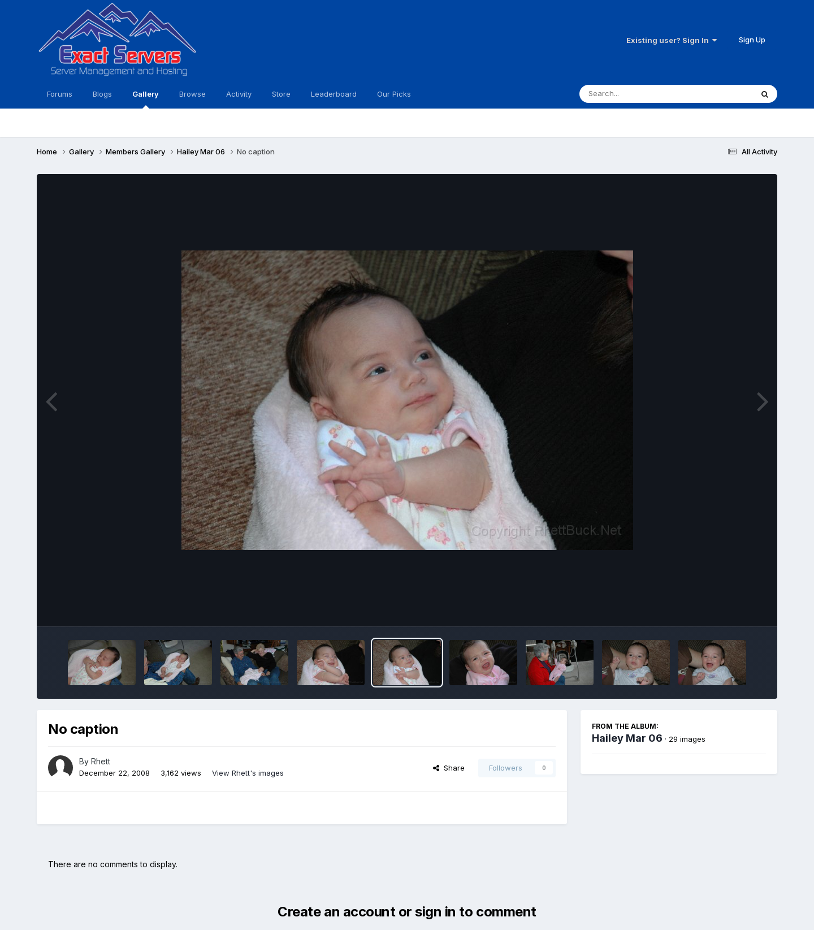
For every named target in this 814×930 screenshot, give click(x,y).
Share (449, 767)
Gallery (145, 99)
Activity (239, 93)
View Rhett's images (248, 772)
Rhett (100, 761)
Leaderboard (334, 93)
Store (281, 93)
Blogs (102, 93)
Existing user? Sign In (671, 40)
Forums (59, 93)
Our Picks (394, 93)
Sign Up (752, 39)
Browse (192, 93)
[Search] (635, 94)
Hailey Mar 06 (627, 738)
